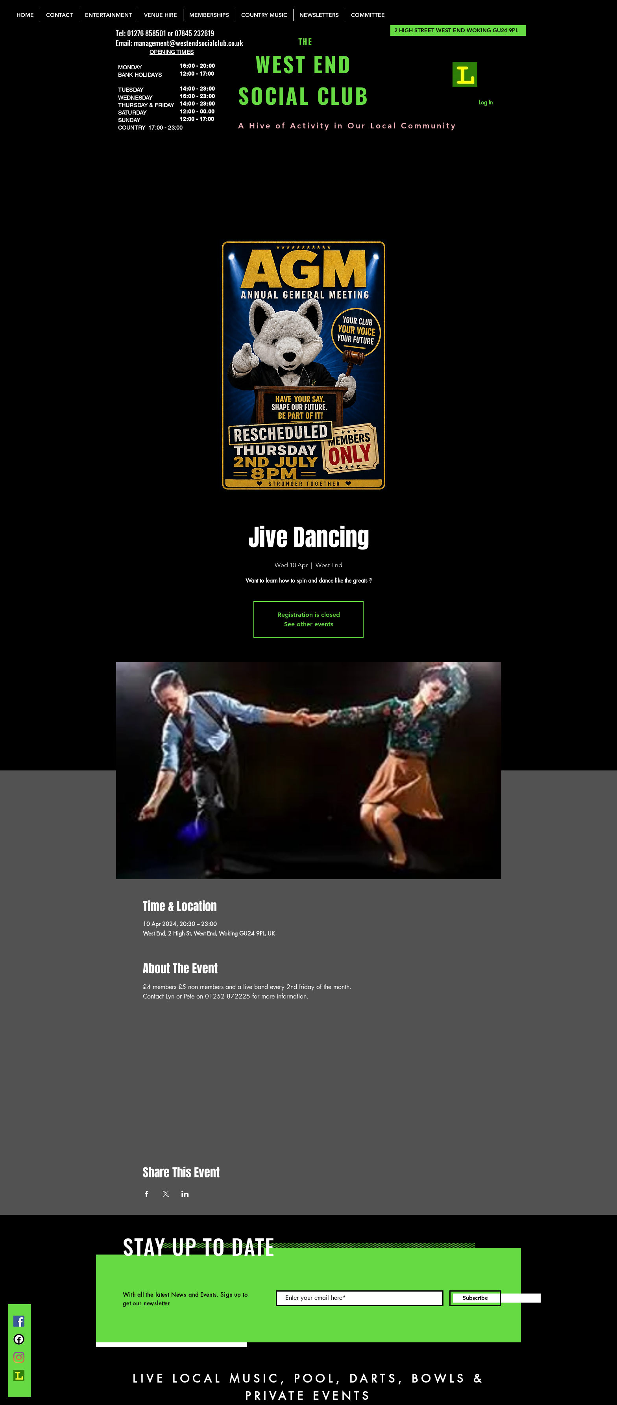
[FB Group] (18, 1339)
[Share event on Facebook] (146, 1194)
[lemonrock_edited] (465, 74)
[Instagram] (18, 1357)
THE (303, 42)
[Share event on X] (166, 1194)
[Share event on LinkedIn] (185, 1194)
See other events (308, 624)
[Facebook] (18, 1321)
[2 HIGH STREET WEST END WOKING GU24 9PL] (458, 30)
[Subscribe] (475, 1298)
